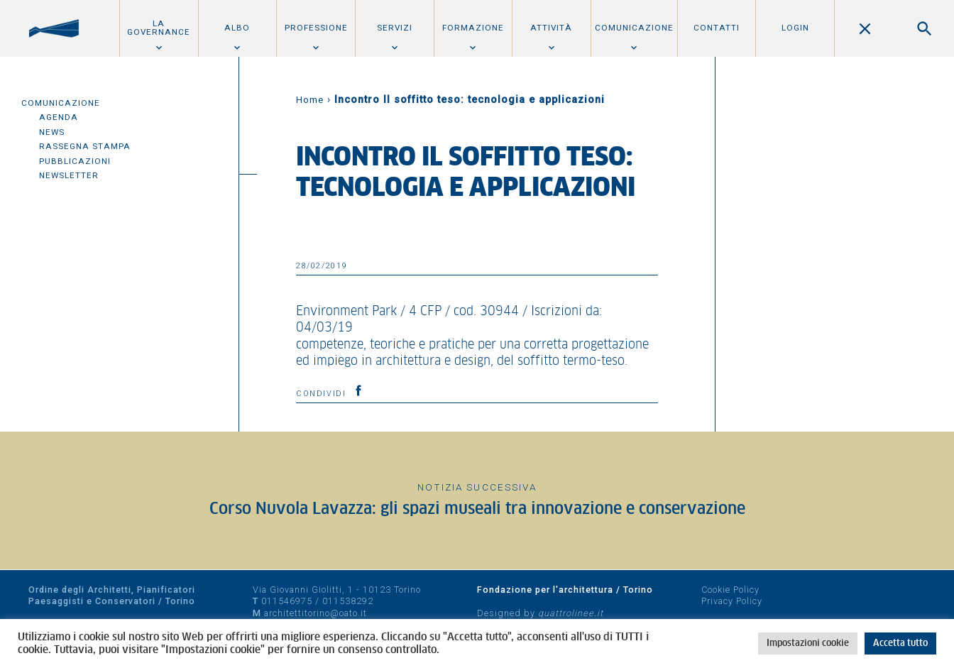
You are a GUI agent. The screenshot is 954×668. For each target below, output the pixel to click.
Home (310, 99)
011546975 (286, 601)
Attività (551, 28)
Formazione (473, 28)
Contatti (716, 28)
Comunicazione (634, 28)
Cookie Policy (730, 589)
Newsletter (69, 175)
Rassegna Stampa (85, 146)
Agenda (58, 117)
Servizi (394, 28)
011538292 (347, 601)
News (52, 132)
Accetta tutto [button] (900, 643)
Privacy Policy (731, 601)
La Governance (158, 27)
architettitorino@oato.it (315, 613)
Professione (316, 28)
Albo (237, 28)
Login (795, 28)
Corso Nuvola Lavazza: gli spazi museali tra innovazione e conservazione (477, 509)
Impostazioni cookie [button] (808, 643)
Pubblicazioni (75, 161)
